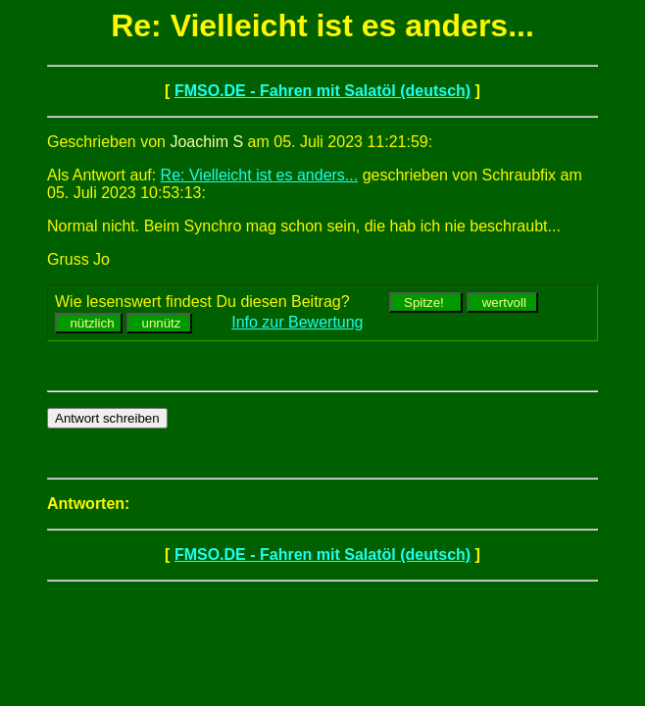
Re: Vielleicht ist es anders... (260, 175)
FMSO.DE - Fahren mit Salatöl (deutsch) (322, 90)
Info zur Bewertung (297, 322)
